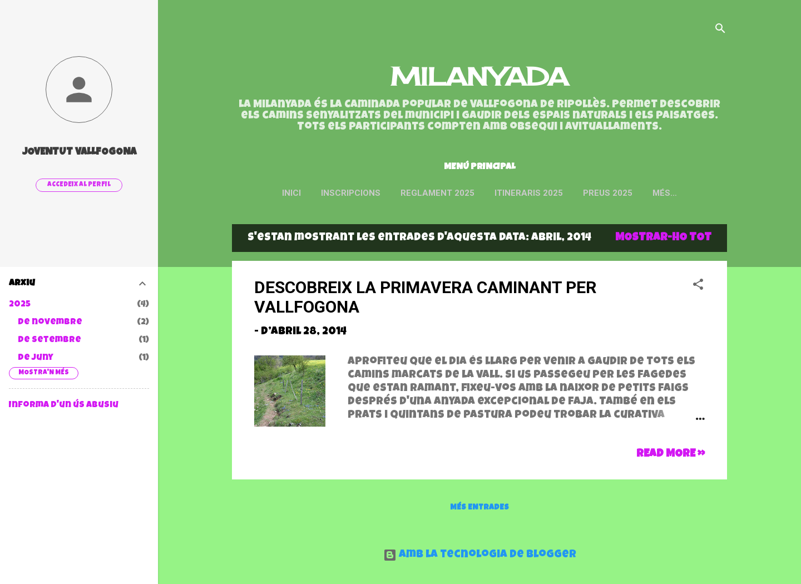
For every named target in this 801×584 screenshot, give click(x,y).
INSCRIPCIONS (373, 193)
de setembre (49, 340)
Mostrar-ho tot (663, 240)
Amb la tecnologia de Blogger (479, 555)
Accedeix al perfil (79, 185)
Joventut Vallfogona (79, 152)
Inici (313, 193)
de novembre (50, 322)
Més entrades (479, 510)
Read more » (670, 456)
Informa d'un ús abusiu (63, 405)
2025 (20, 304)
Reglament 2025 (460, 193)
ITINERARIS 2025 (551, 193)
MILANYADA (479, 76)
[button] (698, 289)
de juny (35, 358)
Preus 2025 (630, 193)
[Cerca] (720, 30)
